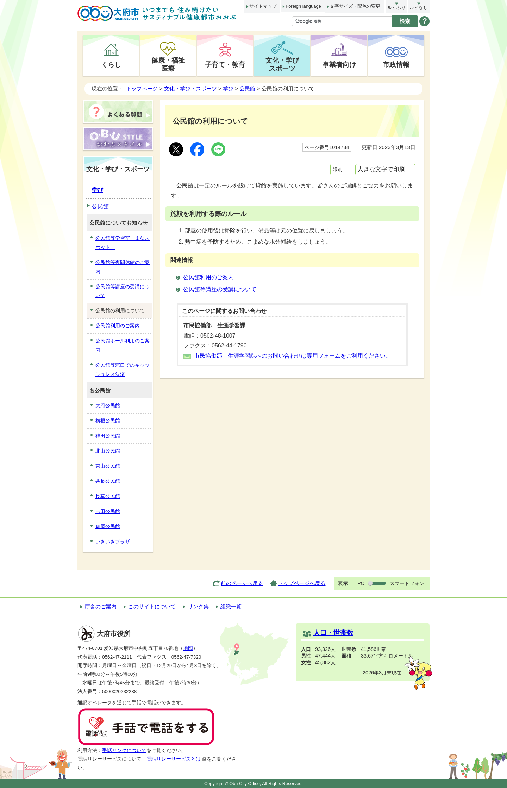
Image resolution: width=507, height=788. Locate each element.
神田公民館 (107, 435)
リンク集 (198, 606)
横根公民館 (107, 420)
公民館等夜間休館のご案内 (122, 267)
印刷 (337, 169)
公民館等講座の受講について (219, 289)
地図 (188, 648)
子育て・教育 (225, 64)
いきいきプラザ (112, 541)
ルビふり (396, 7)
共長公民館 (107, 481)
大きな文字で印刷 (381, 169)
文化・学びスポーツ (282, 64)
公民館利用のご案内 (208, 277)
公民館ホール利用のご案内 (122, 345)
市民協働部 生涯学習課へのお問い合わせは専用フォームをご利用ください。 (292, 356)
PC (360, 583)
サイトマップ (263, 6)
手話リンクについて (124, 750)
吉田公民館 (107, 511)
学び (228, 88)
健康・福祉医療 (168, 64)
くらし (111, 64)
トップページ (142, 88)
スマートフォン (407, 583)
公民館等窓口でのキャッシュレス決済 (122, 369)
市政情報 (396, 64)
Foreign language (303, 6)
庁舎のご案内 (101, 606)
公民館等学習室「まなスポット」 (122, 242)
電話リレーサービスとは (176, 759)
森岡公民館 (107, 526)
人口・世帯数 (333, 632)
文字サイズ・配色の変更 (355, 6)
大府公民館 (107, 405)
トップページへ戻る (301, 583)
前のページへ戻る (242, 583)
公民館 (247, 88)
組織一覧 (231, 606)
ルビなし (418, 7)
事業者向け (339, 64)
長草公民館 (107, 496)
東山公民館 (107, 466)
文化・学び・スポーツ (190, 88)
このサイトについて (152, 606)
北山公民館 (107, 451)
